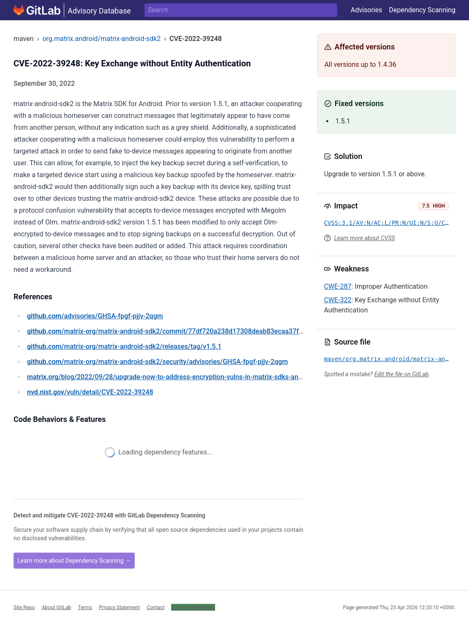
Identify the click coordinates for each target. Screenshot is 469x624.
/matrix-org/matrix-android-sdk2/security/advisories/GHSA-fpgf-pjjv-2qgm (157, 362)
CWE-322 (338, 300)
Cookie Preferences (193, 607)
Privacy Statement (119, 607)
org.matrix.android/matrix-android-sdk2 (101, 39)
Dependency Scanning (422, 10)
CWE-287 (338, 286)
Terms (85, 607)
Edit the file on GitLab (401, 374)
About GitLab (56, 607)
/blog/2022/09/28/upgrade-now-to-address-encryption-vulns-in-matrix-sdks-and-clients (175, 377)
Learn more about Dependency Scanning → (74, 560)
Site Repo (24, 607)
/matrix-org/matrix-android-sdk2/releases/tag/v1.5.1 (124, 346)
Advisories (366, 10)
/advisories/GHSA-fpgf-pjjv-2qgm (95, 316)
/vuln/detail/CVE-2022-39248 (90, 392)
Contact (155, 607)
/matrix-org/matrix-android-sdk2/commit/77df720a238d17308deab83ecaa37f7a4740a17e (182, 331)
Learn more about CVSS (364, 238)
